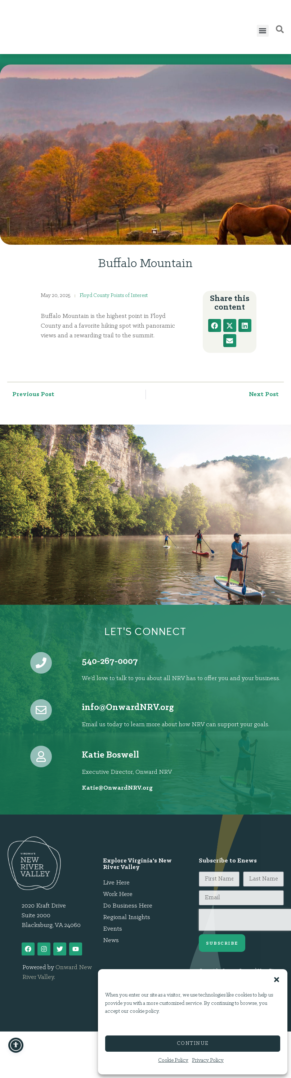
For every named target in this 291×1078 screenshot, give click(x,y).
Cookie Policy (173, 1060)
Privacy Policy (208, 1060)
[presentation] (245, 920)
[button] (276, 975)
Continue (193, 1043)
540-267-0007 (110, 661)
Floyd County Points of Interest (114, 295)
